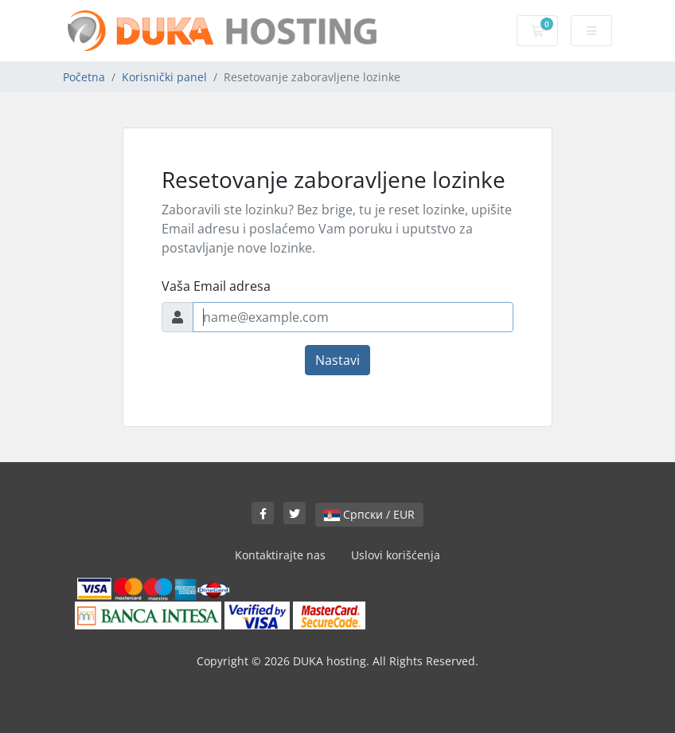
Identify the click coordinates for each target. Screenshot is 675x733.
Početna (84, 76)
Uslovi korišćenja (395, 554)
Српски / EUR (369, 514)
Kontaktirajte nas (280, 554)
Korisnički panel (164, 76)
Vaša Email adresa (216, 286)
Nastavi (337, 360)
